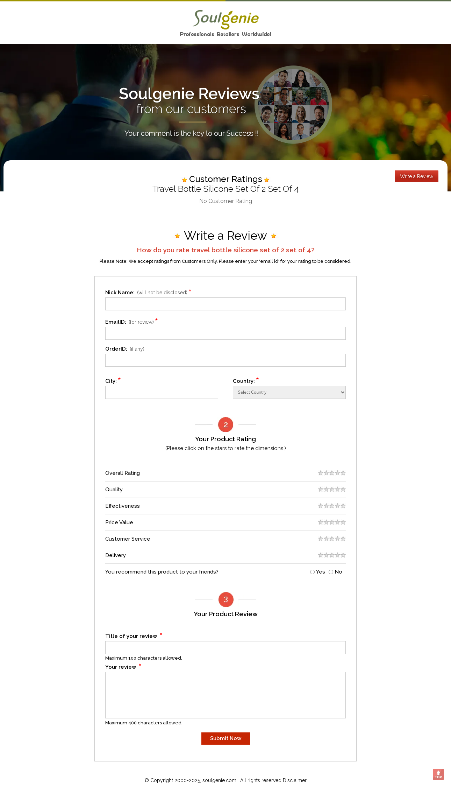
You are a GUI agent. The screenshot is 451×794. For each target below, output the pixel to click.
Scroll (438, 774)
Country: (246, 379)
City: (113, 379)
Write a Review (416, 176)
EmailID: (132, 320)
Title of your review (134, 635)
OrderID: (124, 349)
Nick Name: (149, 291)
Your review (123, 665)
